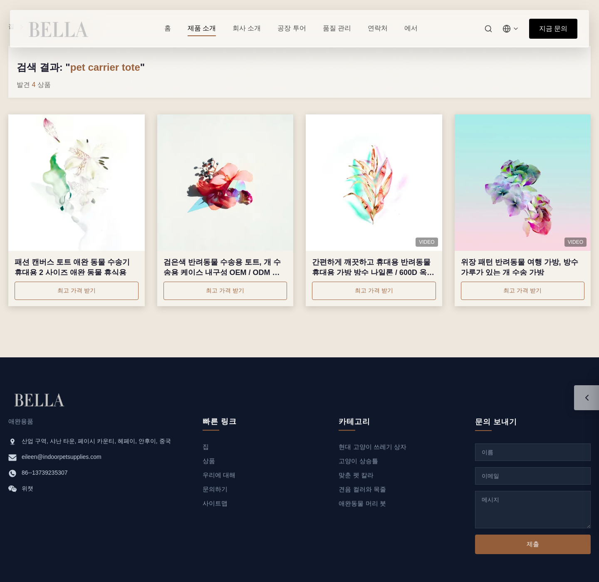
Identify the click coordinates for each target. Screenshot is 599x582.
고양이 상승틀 (358, 466)
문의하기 (215, 491)
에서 (411, 28)
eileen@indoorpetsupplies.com (61, 458)
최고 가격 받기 (76, 290)
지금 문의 (553, 28)
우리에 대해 (219, 477)
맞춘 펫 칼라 (356, 480)
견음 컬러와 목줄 (362, 494)
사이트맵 (215, 505)
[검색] (488, 29)
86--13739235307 (45, 474)
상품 (209, 463)
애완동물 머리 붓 (362, 508)
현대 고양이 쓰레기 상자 (372, 452)
